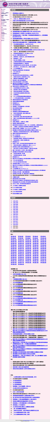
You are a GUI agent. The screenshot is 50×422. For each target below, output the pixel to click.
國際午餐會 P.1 (16, 166)
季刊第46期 (13, 252)
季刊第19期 (35, 241)
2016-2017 (15, 221)
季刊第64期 (35, 257)
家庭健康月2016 (16, 156)
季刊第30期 (43, 245)
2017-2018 (15, 223)
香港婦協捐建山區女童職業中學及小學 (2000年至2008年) (27, 31)
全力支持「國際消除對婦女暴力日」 (20, 55)
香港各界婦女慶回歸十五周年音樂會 (20, 81)
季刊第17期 (21, 241)
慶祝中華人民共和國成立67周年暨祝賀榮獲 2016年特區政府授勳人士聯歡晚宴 (29, 158)
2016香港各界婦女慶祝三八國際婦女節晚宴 (23, 406)
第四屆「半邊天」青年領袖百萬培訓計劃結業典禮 (23, 143)
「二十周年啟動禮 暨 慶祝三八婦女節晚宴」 (22, 98)
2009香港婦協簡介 (17, 380)
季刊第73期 (28, 260)
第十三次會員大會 (16, 135)
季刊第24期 (35, 243)
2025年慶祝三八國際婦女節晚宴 (19, 185)
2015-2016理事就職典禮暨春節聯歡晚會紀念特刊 (25, 305)
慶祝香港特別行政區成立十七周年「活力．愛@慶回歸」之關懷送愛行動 (28, 125)
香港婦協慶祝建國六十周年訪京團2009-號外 (23, 334)
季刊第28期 (28, 245)
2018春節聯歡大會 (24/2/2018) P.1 (19, 168)
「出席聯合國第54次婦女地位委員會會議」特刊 (24, 377)
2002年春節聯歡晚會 (18, 282)
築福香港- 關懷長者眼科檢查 (18, 123)
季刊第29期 (35, 245)
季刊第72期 (21, 260)
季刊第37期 (21, 248)
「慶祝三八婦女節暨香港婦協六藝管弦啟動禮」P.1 (23, 118)
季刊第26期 (13, 245)
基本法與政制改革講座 (17, 108)
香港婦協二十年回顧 (18, 405)
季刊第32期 (21, 247)
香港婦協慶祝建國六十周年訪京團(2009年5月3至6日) (26, 38)
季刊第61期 (13, 257)
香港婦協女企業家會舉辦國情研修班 (21, 111)
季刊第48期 (28, 252)
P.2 (34, 118)
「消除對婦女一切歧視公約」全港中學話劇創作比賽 (23, 56)
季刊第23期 (28, 243)
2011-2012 (15, 216)
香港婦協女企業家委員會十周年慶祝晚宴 (21, 70)
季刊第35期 (43, 247)
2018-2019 (15, 224)
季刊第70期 (43, 259)
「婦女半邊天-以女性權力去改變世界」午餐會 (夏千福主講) (25, 148)
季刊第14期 (35, 240)
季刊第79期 (35, 262)
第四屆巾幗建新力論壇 (17, 193)
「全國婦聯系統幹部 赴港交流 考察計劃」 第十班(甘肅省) (24, 65)
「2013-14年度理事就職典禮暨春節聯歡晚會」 (22, 96)
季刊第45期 (43, 250)
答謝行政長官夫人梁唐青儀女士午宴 (20, 86)
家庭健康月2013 (16, 103)
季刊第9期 (35, 238)
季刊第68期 (28, 259)
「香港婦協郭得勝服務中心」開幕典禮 (21, 63)
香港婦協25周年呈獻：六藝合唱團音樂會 (21, 172)
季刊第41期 (13, 250)
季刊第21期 (13, 243)
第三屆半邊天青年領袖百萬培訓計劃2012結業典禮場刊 (26, 397)
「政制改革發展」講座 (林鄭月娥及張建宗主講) (22, 116)
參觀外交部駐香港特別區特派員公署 (20, 133)
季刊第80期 (43, 262)
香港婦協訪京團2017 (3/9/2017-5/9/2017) (21, 163)
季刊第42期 (21, 250)
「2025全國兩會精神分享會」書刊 (21, 414)
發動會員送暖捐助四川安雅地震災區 (20, 99)
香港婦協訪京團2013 (17, 109)
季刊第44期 (35, 250)
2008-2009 (15, 212)
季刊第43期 (28, 250)
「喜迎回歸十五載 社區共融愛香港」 (20, 89)
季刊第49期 (35, 252)
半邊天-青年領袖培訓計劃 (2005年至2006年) (23, 20)
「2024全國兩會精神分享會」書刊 (21, 412)
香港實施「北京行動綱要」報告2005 (22, 386)
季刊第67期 (21, 259)
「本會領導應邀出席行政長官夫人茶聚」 (21, 87)
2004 (14, 286)
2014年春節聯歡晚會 (17, 114)
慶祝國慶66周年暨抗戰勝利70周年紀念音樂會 (22, 151)
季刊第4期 (35, 236)
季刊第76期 (13, 262)
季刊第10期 (43, 238)
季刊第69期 (35, 259)
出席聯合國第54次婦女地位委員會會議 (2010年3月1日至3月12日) (29, 49)
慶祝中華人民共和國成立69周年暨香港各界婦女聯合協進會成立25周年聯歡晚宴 (29, 170)
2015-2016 (15, 219)
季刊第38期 (28, 248)
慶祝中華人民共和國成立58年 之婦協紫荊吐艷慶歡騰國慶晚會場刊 (29, 329)
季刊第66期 (13, 259)
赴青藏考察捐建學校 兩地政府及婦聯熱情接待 (23, 61)
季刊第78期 (28, 262)
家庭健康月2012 (16, 73)
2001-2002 (15, 206)
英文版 (31, 401)
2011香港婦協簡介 (17, 382)
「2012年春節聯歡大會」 (18, 68)
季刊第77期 (21, 262)
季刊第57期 (21, 255)
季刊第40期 (43, 248)
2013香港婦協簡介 (17, 384)
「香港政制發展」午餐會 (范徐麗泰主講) (21, 140)
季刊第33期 (28, 247)
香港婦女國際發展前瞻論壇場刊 (21, 401)
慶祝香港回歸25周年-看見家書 (19, 178)
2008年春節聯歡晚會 (18, 293)
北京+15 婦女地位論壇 (18, 391)
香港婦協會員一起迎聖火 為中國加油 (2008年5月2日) (26, 33)
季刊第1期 (13, 236)
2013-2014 (15, 217)
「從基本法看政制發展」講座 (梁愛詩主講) (21, 113)
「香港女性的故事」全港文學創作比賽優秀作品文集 (26, 410)
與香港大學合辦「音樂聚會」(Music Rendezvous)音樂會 (24, 128)
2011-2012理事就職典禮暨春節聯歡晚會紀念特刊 (25, 298)
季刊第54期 (35, 254)
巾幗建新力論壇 (16, 177)
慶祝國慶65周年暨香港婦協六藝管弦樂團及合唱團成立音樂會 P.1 (26, 130)
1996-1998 (15, 202)
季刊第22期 (21, 243)
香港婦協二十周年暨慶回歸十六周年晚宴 (21, 106)
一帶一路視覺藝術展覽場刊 (19, 408)
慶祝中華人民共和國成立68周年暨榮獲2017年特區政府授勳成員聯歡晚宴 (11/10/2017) (30, 165)
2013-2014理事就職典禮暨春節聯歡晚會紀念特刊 (25, 301)
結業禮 (33, 66)
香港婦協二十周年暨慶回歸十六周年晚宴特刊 (24, 403)
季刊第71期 (13, 260)
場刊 (38, 118)
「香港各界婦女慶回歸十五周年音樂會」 (21, 91)
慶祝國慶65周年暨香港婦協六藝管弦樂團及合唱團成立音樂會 (28, 352)
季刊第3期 (27, 236)
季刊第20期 (43, 241)
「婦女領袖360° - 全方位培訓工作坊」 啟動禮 (22, 66)
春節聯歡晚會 (19, 286)
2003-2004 (15, 207)
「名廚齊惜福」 (16, 94)
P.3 (36, 118)
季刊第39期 (35, 248)
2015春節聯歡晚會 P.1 (17, 136)
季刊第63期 (28, 257)
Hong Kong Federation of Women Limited (28, 420)
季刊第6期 (13, 238)
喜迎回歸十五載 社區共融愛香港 (19, 80)
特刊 (35, 143)
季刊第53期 (28, 254)
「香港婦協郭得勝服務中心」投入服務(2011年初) (23, 53)
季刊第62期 (21, 257)
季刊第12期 (21, 240)
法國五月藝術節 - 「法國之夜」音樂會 (20, 121)
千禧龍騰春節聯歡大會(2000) (20, 279)
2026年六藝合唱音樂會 (17, 191)
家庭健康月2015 (16, 141)
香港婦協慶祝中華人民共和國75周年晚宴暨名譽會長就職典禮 (25, 182)
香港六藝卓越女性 (16, 104)
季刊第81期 (13, 264)
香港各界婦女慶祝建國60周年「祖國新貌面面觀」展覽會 (27, 42)
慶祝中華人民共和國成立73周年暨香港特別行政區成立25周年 (25, 180)
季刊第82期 (21, 264)
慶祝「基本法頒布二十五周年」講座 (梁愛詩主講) (23, 150)
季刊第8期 (27, 238)
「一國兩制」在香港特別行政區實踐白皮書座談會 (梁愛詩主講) (26, 126)
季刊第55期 (43, 254)
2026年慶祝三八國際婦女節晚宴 (19, 189)
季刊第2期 (20, 236)
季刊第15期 (43, 240)
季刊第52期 (21, 254)
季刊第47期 (21, 252)
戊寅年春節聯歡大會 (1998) (19, 274)
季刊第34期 (35, 247)
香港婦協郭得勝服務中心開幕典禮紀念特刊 (23, 395)
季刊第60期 (43, 255)
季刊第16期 (13, 241)
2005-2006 (15, 209)
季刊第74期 (35, 260)
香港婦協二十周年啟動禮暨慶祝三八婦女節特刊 (24, 399)
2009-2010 (15, 214)
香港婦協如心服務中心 (18, 13)
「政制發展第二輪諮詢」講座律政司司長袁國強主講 (23, 138)
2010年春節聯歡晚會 (18, 296)
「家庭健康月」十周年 (17, 58)
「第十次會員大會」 (17, 71)
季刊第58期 (28, 255)
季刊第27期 (21, 245)
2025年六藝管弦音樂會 (17, 187)
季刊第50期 (43, 252)
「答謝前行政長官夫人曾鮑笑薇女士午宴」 (21, 76)
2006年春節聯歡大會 (18, 289)
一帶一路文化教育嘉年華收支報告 (20, 161)
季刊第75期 (43, 260)
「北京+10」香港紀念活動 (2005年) (21, 18)
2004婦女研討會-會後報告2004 (20, 388)
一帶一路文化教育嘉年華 (18, 160)
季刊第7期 (20, 238)
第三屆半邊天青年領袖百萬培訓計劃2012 (21, 75)
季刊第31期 (13, 247)
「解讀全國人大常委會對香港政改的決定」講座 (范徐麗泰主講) (26, 131)
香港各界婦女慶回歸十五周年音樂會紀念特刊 (24, 368)
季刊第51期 (13, 254)
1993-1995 (15, 201)
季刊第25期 (43, 243)
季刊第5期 (43, 236)
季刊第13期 (28, 240)
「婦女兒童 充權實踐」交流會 (19, 60)
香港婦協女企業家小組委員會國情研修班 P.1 (22, 146)
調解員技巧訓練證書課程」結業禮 (21, 78)
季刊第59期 (35, 255)
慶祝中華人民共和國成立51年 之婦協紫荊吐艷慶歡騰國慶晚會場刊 (29, 316)
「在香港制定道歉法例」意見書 (19, 155)
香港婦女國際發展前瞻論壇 (18, 101)
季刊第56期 (13, 255)
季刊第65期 (43, 257)
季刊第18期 (28, 241)
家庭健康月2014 (16, 119)
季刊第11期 (13, 240)
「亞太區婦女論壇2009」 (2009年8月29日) (23, 44)
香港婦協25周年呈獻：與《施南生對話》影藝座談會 (23, 173)
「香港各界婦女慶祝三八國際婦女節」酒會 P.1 (22, 145)
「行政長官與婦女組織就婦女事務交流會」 (21, 93)
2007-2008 (15, 211)
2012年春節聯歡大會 (18, 300)
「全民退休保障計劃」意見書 (19, 153)
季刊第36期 (13, 248)
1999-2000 (15, 204)
